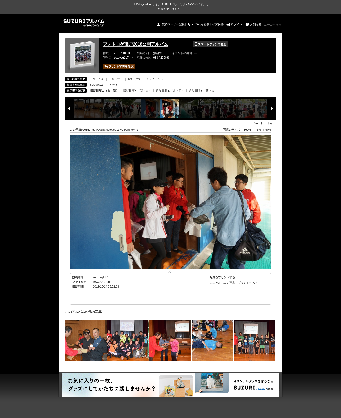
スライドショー (156, 79)
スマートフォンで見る (210, 44)
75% (258, 129)
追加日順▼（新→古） (203, 90)
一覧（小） (97, 79)
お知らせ (255, 24)
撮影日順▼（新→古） (137, 90)
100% (247, 129)
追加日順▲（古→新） (170, 90)
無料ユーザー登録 (173, 24)
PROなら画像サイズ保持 (208, 24)
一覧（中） (116, 79)
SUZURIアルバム (84, 23)
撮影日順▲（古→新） (104, 90)
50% (268, 129)
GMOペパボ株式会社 (273, 25)
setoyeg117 (97, 84)
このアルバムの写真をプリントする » (233, 282)
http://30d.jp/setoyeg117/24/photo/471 (115, 129)
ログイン (236, 24)
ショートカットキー (264, 123)
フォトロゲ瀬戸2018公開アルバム (135, 44)
